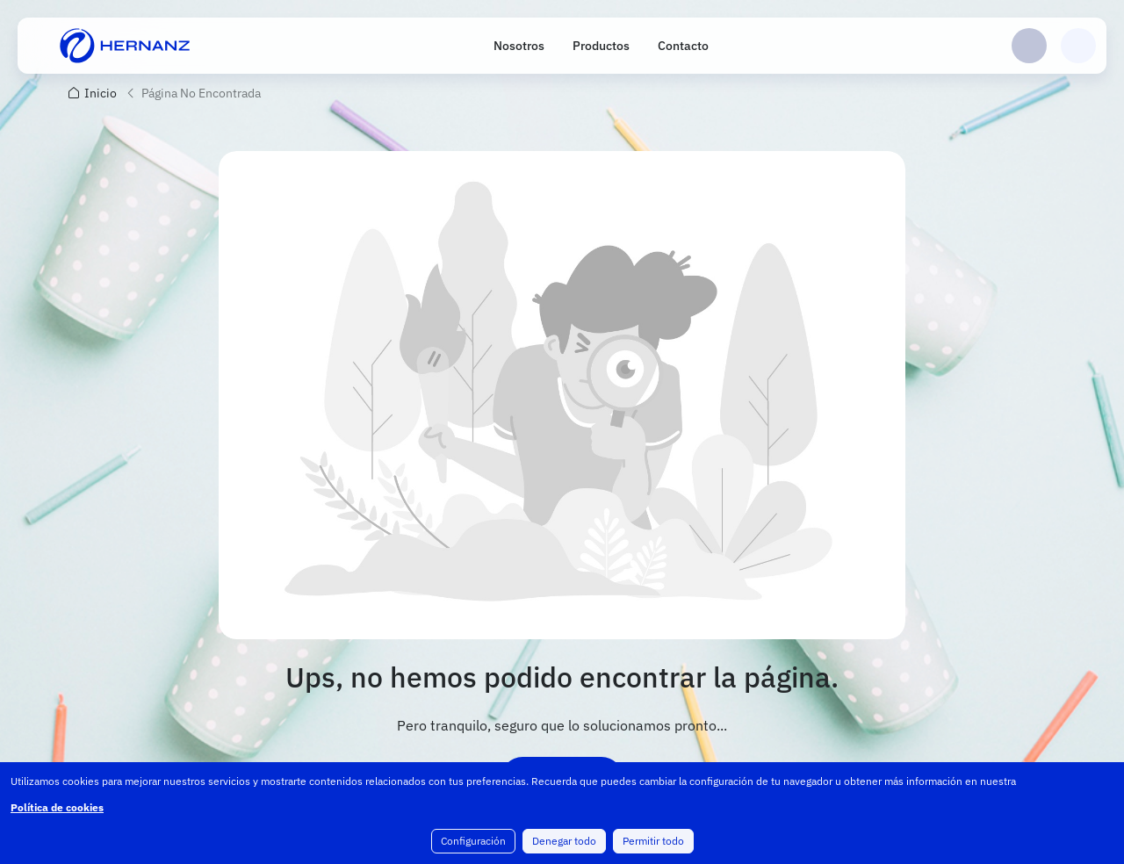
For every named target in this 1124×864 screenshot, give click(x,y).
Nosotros (519, 46)
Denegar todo (564, 840)
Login (1029, 45)
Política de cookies (57, 807)
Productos (601, 46)
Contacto (683, 46)
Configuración (473, 840)
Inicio (100, 93)
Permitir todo (653, 840)
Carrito (1078, 45)
